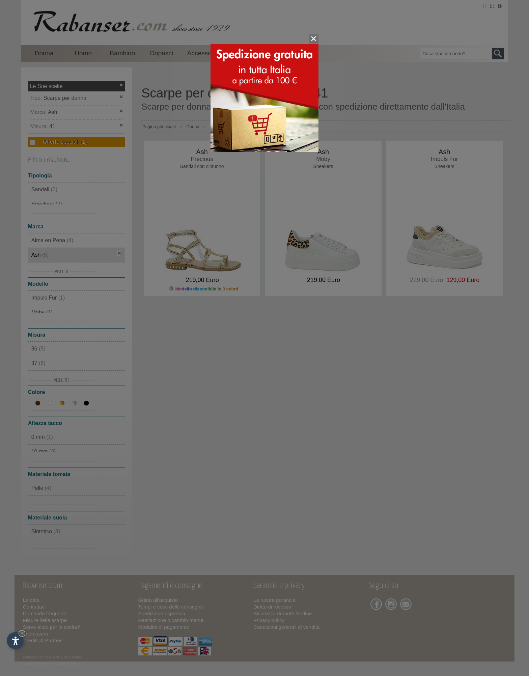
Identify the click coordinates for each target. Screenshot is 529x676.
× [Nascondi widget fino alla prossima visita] (22, 633)
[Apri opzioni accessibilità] (15, 640)
